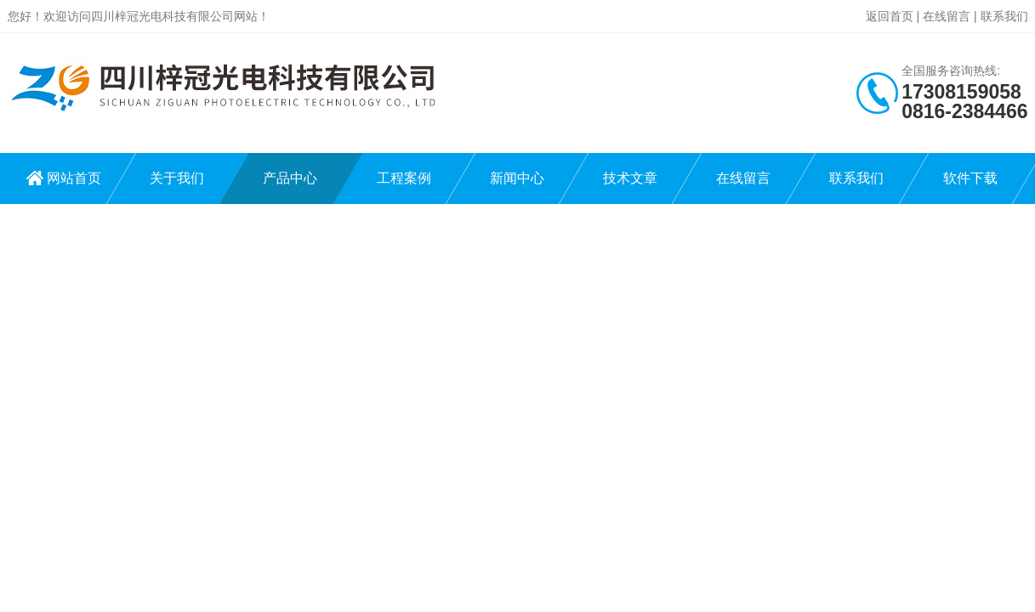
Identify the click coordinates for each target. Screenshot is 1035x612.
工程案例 (404, 178)
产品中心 (290, 178)
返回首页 (889, 16)
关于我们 (177, 178)
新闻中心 (517, 178)
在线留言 (946, 16)
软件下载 (970, 178)
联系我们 (1004, 16)
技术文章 (630, 178)
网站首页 (74, 178)
